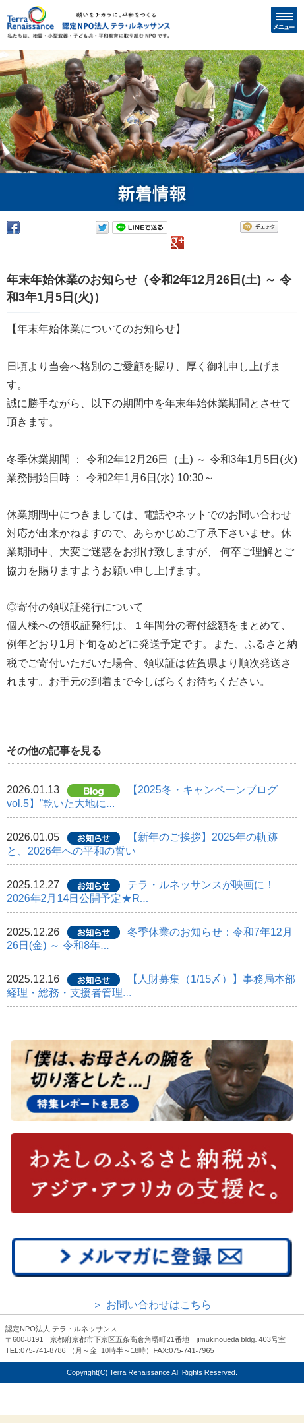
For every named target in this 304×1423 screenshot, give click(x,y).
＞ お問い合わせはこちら (151, 1304)
